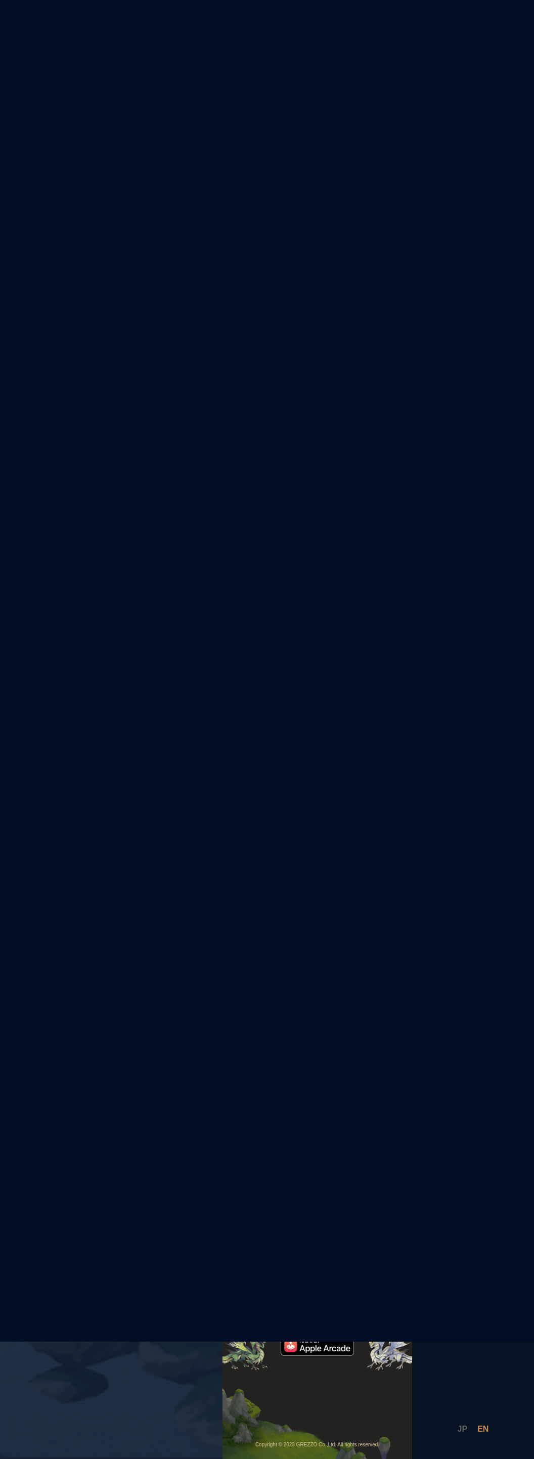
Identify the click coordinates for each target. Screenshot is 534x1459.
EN (482, 1429)
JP (463, 1429)
